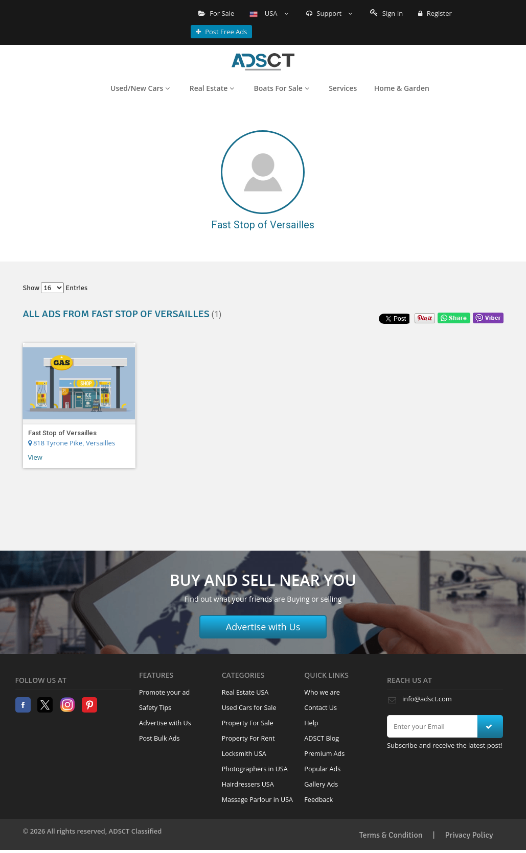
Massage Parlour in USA (257, 799)
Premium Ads (324, 753)
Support (329, 13)
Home (263, 61)
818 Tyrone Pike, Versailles (72, 442)
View (35, 457)
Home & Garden (401, 88)
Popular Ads (322, 769)
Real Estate (212, 88)
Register (434, 13)
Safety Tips (155, 707)
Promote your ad (164, 692)
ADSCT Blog (321, 738)
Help (311, 723)
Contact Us (320, 707)
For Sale (216, 13)
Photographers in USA (255, 769)
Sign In (386, 13)
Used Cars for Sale (249, 707)
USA (268, 13)
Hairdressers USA (248, 784)
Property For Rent (248, 738)
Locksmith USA (244, 753)
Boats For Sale (281, 88)
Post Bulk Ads (159, 738)
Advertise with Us (263, 627)
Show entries (55, 287)
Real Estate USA (245, 692)
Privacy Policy (469, 835)
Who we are (322, 692)
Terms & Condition (391, 835)
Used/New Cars (140, 88)
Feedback (318, 799)
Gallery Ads (321, 784)
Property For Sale (247, 723)
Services (343, 88)
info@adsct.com (427, 698)
